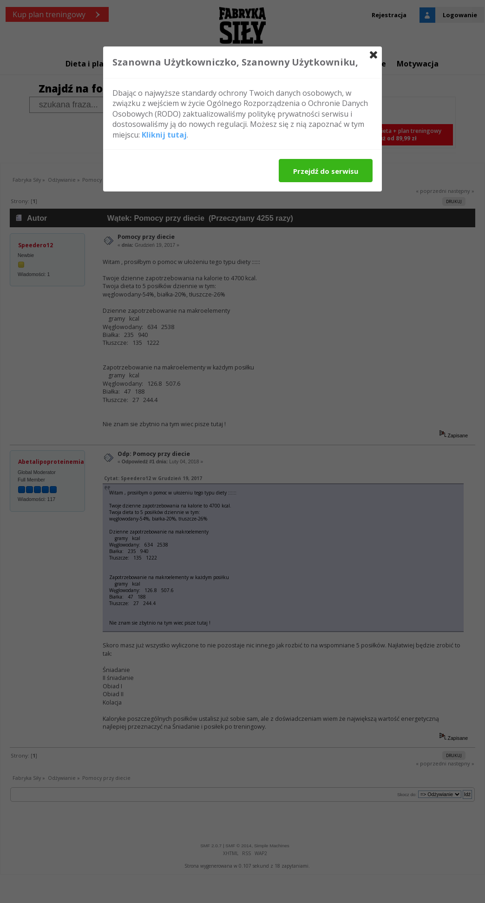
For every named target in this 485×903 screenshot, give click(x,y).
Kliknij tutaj (164, 135)
